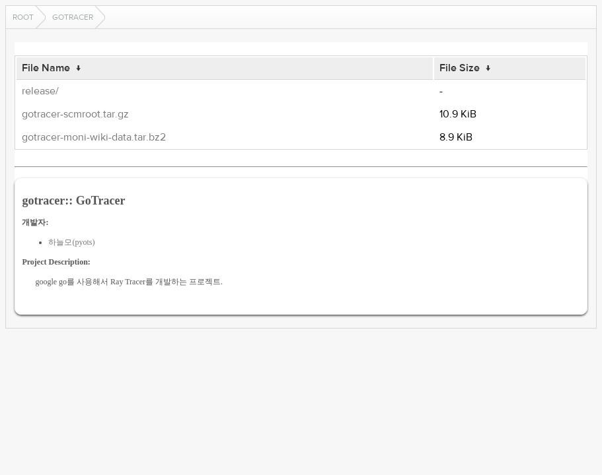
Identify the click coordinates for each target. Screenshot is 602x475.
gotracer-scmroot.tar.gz (75, 114)
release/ (40, 91)
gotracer (72, 17)
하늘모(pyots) (71, 242)
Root (23, 17)
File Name (46, 68)
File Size (459, 68)
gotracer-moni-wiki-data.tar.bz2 (94, 137)
